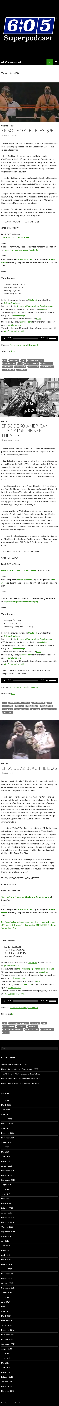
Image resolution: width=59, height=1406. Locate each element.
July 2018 (5, 1241)
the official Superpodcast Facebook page (35, 306)
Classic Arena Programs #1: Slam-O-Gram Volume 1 (26, 897)
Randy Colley (46, 363)
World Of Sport (49, 709)
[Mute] (47, 338)
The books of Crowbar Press (15, 237)
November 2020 (7, 1138)
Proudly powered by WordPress (12, 1403)
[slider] (26, 338)
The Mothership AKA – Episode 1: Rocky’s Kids (20, 1074)
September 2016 (8, 1344)
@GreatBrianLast (11, 303)
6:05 (5, 360)
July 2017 (5, 1297)
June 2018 (5, 1245)
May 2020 (5, 1152)
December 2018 (7, 1217)
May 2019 (5, 1199)
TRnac (6, 1032)
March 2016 (6, 1372)
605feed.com (26, 321)
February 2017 (7, 1321)
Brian (38, 318)
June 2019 (5, 1194)
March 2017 (6, 1316)
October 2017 (7, 1283)
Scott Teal (33, 367)
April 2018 (5, 1255)
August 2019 (6, 1185)
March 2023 (6, 1105)
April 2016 (5, 1367)
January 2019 (6, 1213)
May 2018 (5, 1250)
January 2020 (6, 1166)
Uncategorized (8, 126)
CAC (23, 360)
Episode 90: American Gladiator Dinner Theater (24, 430)
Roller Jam (8, 709)
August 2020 (6, 1142)
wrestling (22, 370)
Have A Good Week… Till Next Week (18, 570)
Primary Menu (56, 62)
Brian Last (14, 360)
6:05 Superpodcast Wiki (14, 331)
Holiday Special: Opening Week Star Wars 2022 (20, 1078)
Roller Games (46, 706)
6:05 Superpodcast (11, 62)
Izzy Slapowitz (31, 363)
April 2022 (5, 1114)
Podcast (5, 421)
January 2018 (6, 1269)
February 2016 (7, 1377)
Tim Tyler (35, 709)
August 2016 (6, 1349)
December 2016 (7, 1330)
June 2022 (5, 1109)
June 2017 (5, 1302)
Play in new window (18, 345)
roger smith (20, 367)
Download (33, 345)
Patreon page (19, 315)
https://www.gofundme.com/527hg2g (21, 250)
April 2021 (5, 1128)
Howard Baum (9, 363)
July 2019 (5, 1189)
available (43, 309)
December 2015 (7, 1386)
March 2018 (6, 1260)
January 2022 (6, 1119)
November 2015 (7, 1391)
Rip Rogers (8, 367)
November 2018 (7, 1222)
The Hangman (9, 370)
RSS (13, 351)
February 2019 (7, 1208)
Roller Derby (32, 706)
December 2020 (7, 1133)
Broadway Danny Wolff (19, 703)
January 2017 (6, 1325)
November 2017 (7, 1278)
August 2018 (6, 1236)
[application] (29, 338)
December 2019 (7, 1170)
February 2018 (7, 1264)
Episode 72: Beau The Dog (29, 768)
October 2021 (7, 1124)
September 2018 (8, 1231)
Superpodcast (48, 367)
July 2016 (5, 1353)
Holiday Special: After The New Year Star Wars (20, 1083)
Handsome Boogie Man (19, 1023)
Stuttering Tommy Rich (13, 1029)
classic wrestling (36, 360)
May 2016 (5, 1363)
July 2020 (5, 1147)
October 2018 (7, 1227)
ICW (20, 363)
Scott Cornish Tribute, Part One (14, 1064)
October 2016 (7, 1339)
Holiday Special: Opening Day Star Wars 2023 (19, 1069)
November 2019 (7, 1175)
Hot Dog (35, 1023)
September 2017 (8, 1288)
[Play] (4, 338)
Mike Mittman (9, 1026)
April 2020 (5, 1156)
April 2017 (5, 1311)
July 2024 (5, 1100)
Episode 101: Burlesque (27, 130)
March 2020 (6, 1161)
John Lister (8, 706)
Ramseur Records (24, 259)
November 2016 (7, 1335)
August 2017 (6, 1292)
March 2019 (6, 1203)
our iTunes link (14, 325)
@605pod (32, 300)
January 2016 (6, 1381)
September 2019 (8, 1180)
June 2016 (5, 1358)
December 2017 (7, 1274)
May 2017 (5, 1306)
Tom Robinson (47, 1029)
